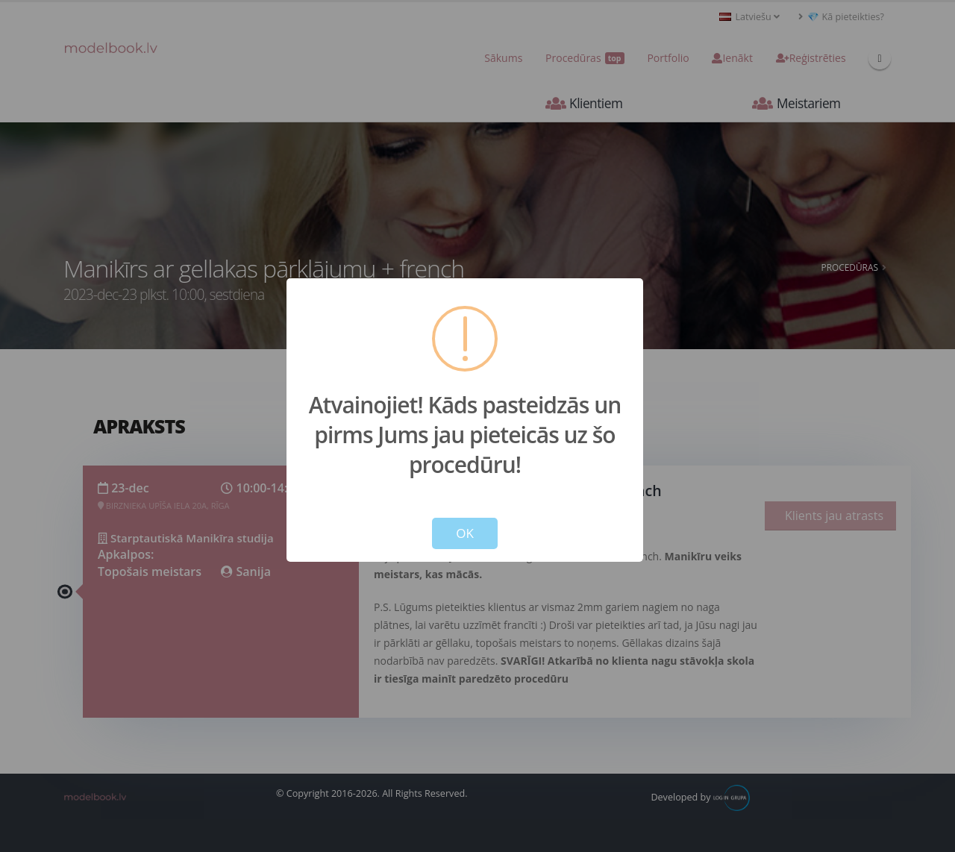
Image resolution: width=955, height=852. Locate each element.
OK (465, 533)
